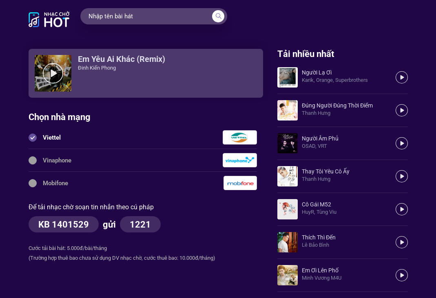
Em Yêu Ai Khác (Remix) (121, 59)
